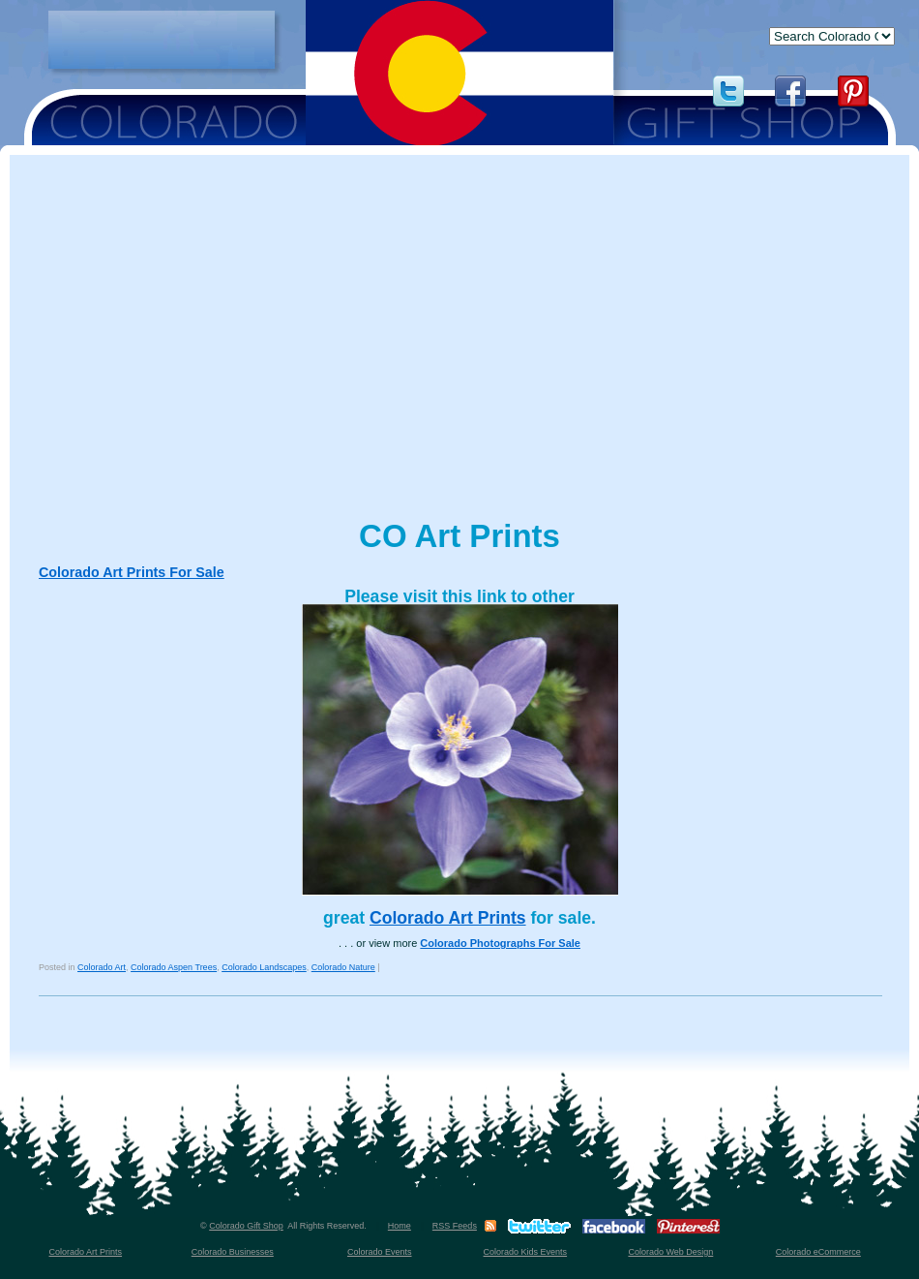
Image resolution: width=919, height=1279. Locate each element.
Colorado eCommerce (818, 1252)
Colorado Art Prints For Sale (131, 572)
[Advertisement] (161, 40)
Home (399, 1226)
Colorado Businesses (233, 1252)
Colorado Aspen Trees (174, 967)
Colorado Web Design (670, 1252)
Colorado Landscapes (264, 967)
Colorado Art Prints (448, 918)
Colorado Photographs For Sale (500, 943)
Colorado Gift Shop (246, 1226)
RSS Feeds (454, 1226)
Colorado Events (379, 1252)
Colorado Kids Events (526, 1252)
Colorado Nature (343, 967)
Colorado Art (101, 967)
